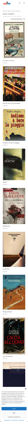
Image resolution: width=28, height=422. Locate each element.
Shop (9, 11)
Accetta (14, 408)
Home (4, 11)
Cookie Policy (7, 420)
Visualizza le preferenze (14, 417)
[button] (26, 388)
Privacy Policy (14, 420)
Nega (14, 413)
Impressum (21, 420)
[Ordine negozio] (18, 19)
